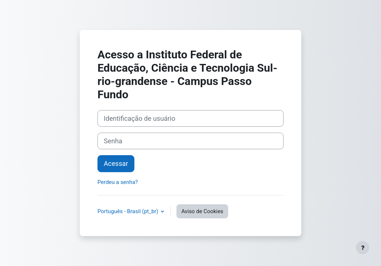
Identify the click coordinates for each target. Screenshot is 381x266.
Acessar (116, 163)
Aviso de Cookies (202, 211)
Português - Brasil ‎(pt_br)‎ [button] (128, 211)
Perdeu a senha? (117, 182)
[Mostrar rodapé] (362, 247)
